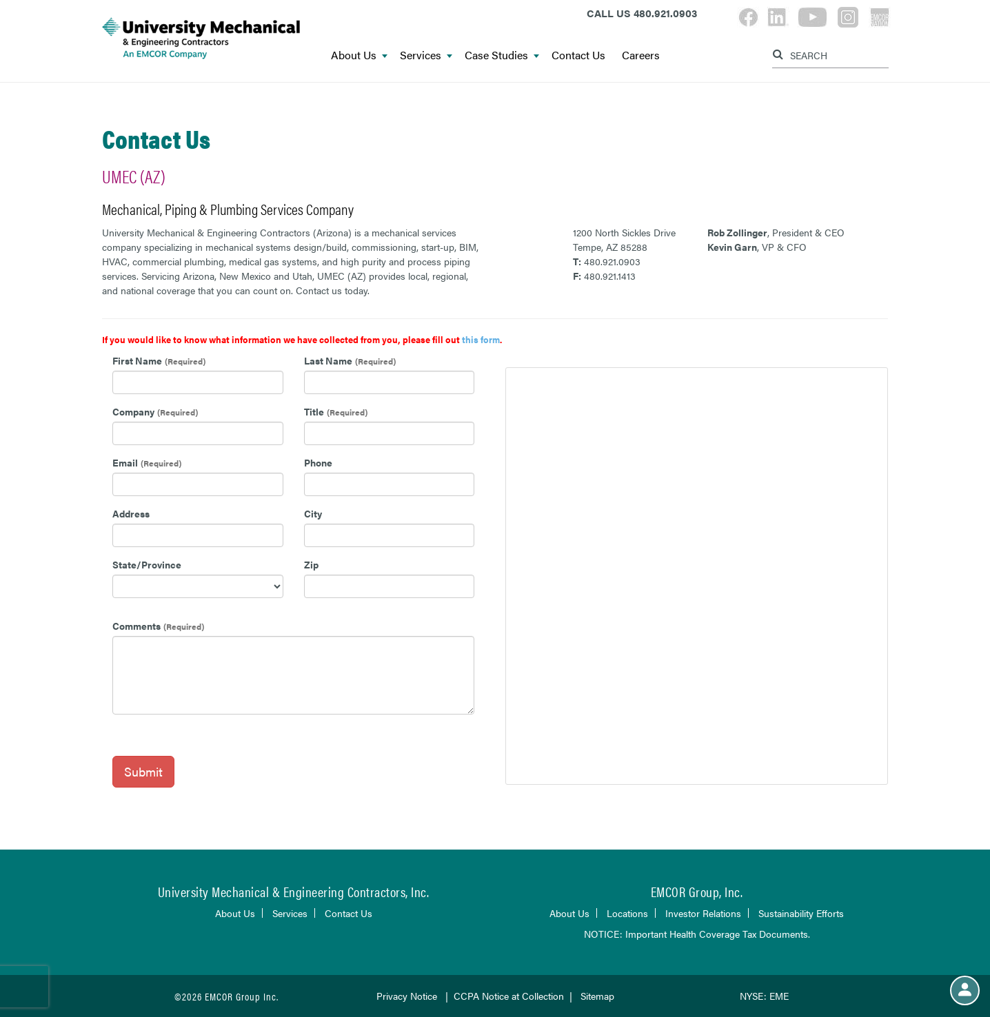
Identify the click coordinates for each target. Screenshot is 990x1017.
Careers (641, 55)
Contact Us (578, 55)
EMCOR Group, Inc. (697, 891)
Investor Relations (703, 913)
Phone (318, 462)
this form (481, 339)
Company (133, 411)
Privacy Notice (408, 996)
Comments (136, 626)
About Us (359, 55)
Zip (311, 564)
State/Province (146, 564)
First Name (137, 360)
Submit (143, 771)
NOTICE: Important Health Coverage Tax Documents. (697, 934)
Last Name (328, 360)
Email (125, 462)
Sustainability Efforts (801, 913)
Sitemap (597, 996)
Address (131, 513)
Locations (627, 913)
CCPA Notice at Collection (509, 996)
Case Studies (502, 55)
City (313, 513)
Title (314, 411)
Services (426, 55)
